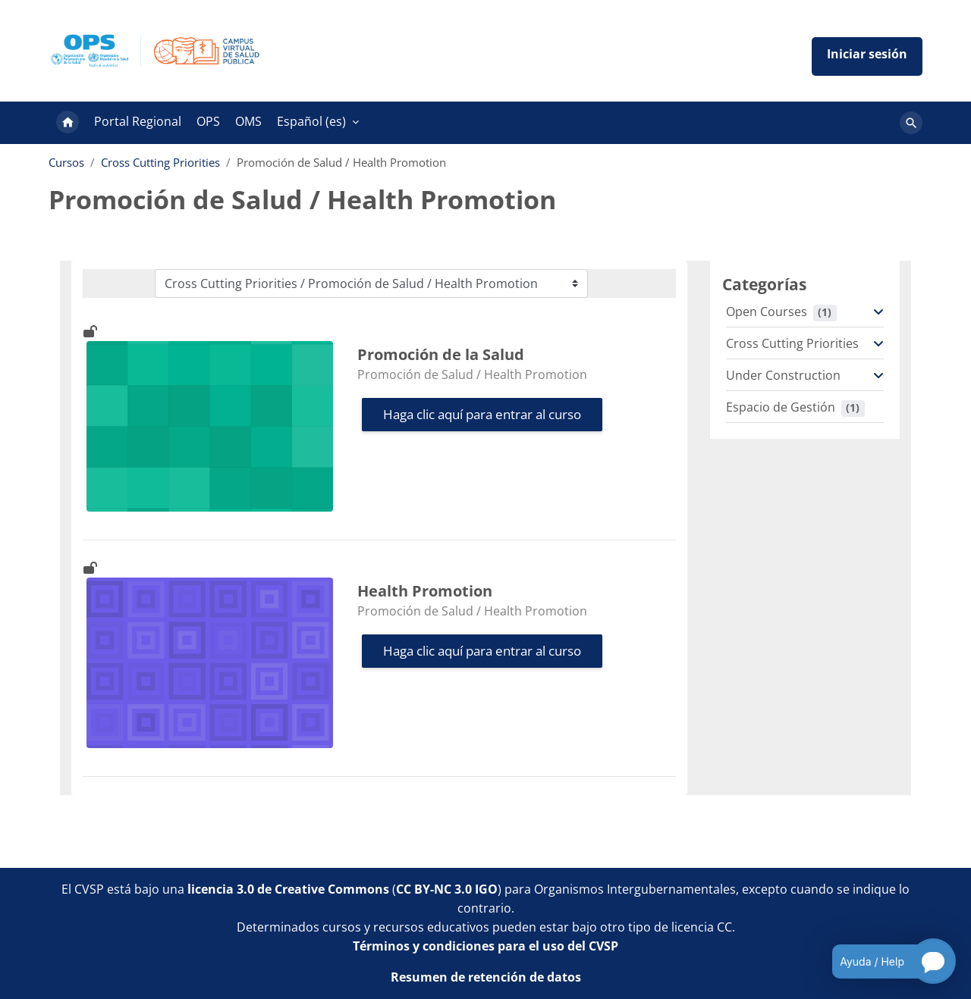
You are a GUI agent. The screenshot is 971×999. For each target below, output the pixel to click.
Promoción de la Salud (440, 354)
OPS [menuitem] (208, 121)
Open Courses (766, 311)
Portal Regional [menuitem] (137, 121)
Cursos (66, 162)
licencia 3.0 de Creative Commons (288, 889)
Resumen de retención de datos (486, 977)
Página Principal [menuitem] (67, 123)
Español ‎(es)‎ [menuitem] (311, 121)
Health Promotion (424, 591)
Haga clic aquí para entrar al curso (482, 414)
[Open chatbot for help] (882, 961)
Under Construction (783, 375)
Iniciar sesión (867, 56)
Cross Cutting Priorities (160, 162)
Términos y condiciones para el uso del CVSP (485, 946)
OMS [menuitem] (248, 121)
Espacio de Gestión (780, 407)
